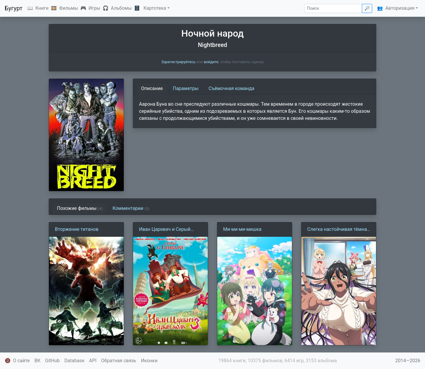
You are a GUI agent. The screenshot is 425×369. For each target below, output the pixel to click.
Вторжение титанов (77, 229)
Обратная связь (118, 360)
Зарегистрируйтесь (178, 62)
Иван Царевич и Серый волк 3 (164, 229)
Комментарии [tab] (130, 208)
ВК (37, 360)
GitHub (52, 360)
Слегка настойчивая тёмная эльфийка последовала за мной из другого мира (338, 229)
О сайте (21, 360)
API (93, 360)
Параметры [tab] (186, 88)
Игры (94, 8)
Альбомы (121, 8)
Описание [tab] (152, 88)
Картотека (154, 8)
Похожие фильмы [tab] (79, 208)
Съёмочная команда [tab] (231, 88)
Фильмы (68, 8)
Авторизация (399, 8)
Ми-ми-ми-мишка (242, 229)
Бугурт (13, 8)
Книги (42, 8)
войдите (211, 62)
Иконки (149, 360)
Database (74, 360)
